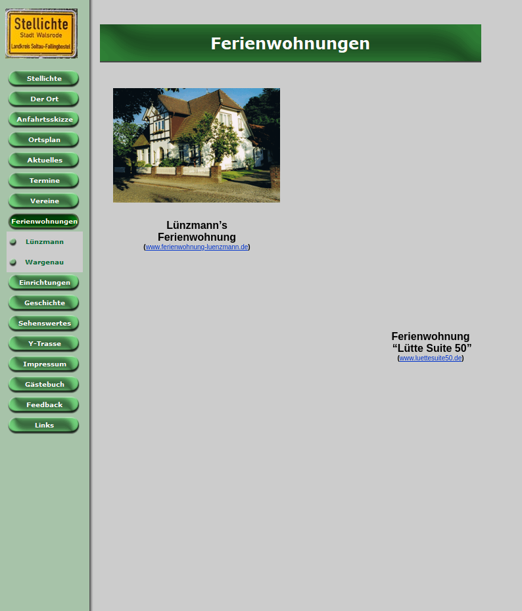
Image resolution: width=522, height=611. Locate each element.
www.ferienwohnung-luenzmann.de (197, 247)
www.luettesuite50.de (431, 358)
